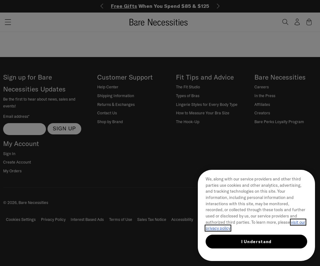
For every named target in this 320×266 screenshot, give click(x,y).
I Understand (256, 241)
